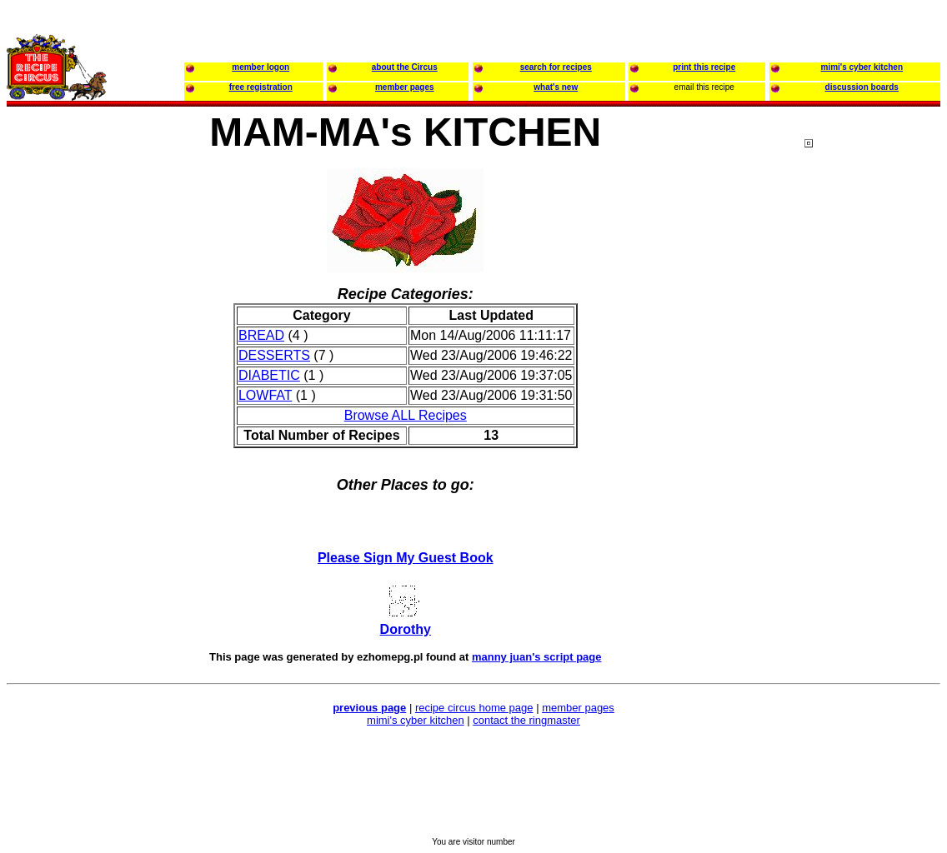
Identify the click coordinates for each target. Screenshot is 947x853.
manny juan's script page (537, 657)
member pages (578, 707)
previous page (369, 707)
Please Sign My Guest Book (406, 558)
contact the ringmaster (526, 720)
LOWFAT (265, 395)
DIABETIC (269, 375)
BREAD (261, 335)
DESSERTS (274, 355)
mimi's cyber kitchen (415, 720)
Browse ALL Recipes (405, 415)
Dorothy (405, 629)
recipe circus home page (474, 707)
